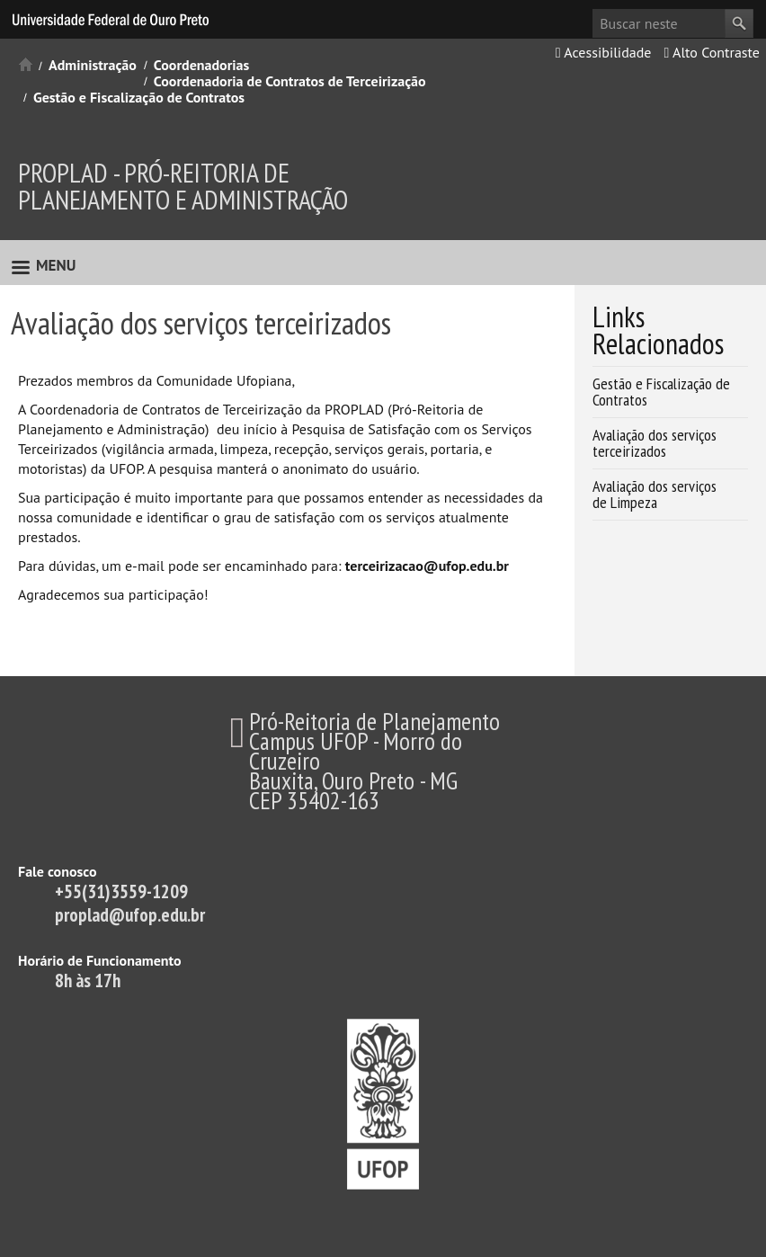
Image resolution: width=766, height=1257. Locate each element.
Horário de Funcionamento (100, 960)
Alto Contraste (712, 52)
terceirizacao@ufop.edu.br (427, 566)
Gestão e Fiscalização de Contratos (139, 97)
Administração (93, 65)
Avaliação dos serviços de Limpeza (654, 494)
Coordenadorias (201, 65)
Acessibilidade (604, 52)
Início (25, 64)
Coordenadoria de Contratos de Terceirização (290, 81)
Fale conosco (57, 871)
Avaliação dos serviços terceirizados (654, 442)
